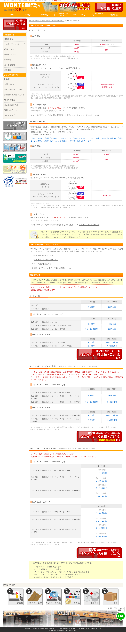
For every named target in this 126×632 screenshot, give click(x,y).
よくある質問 (9, 65)
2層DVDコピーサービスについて (45, 135)
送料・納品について (12, 110)
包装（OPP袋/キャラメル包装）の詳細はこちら (52, 268)
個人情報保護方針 (11, 105)
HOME (11, 15)
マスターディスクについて (89, 115)
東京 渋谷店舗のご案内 (13, 89)
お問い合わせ (9, 84)
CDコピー (28, 15)
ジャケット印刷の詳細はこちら (46, 260)
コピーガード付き (73, 237)
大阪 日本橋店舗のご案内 (14, 95)
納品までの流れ (10, 54)
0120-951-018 (63, 628)
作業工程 (7, 60)
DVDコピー (45, 15)
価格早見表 (8, 39)
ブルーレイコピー (80, 15)
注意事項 (7, 70)
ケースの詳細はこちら (42, 264)
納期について (9, 49)
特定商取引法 (9, 100)
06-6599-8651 (72, 628)
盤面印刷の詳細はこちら (43, 255)
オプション (114, 15)
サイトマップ (9, 115)
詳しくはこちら (116, 608)
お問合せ (38, 283)
